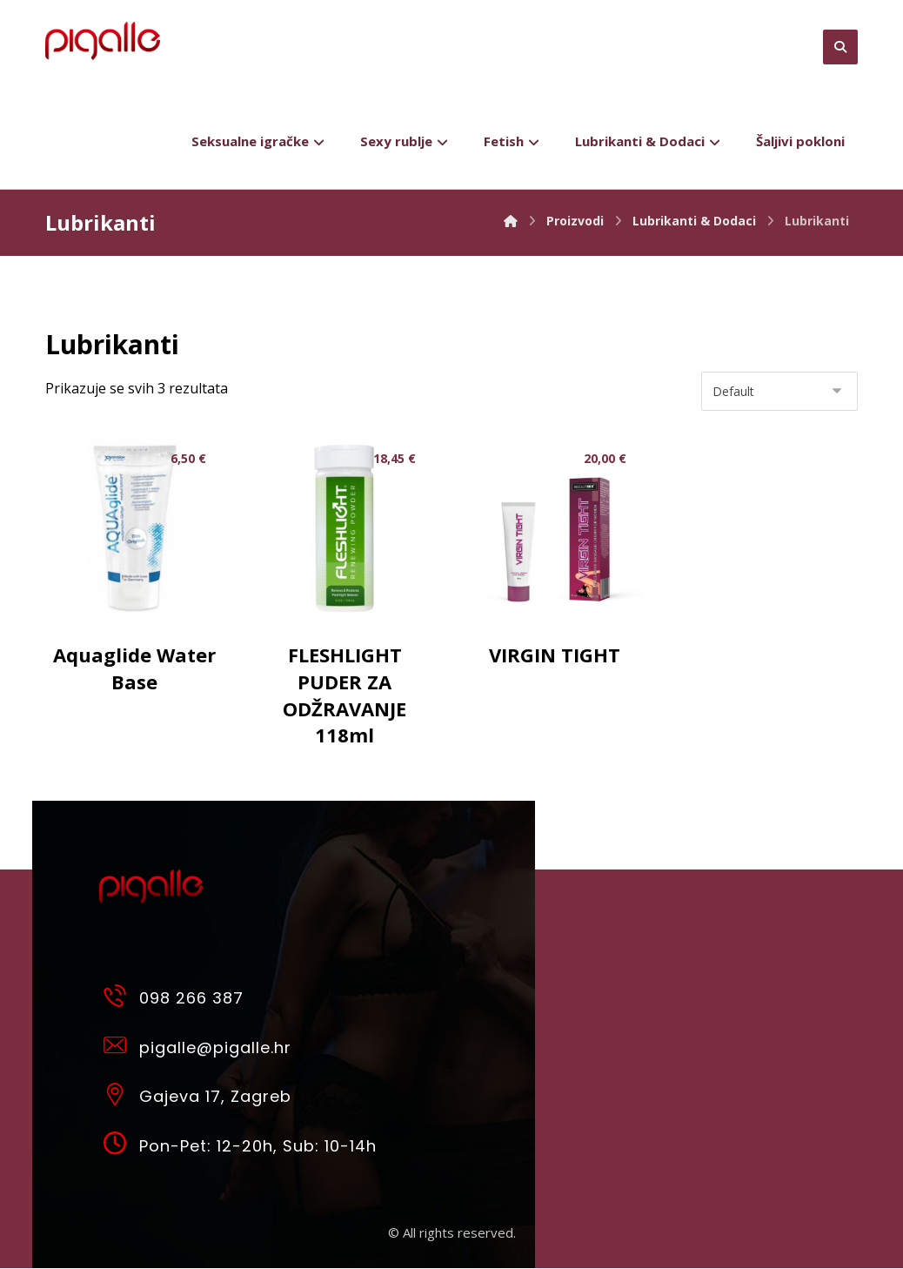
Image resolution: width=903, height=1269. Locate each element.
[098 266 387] (247, 996)
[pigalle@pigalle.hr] (247, 1046)
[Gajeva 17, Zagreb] (247, 1095)
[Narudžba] (779, 392)
